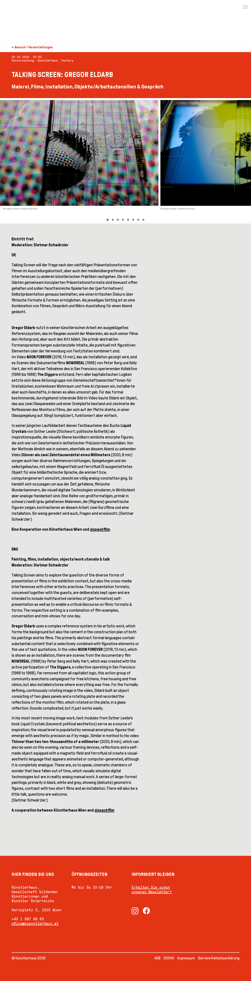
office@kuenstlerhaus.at (35, 923)
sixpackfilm (100, 529)
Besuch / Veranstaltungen (34, 47)
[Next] (188, 160)
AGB (157, 958)
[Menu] (245, 7)
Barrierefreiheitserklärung (218, 958)
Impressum (186, 958)
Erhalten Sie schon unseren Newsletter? (152, 889)
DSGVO (169, 958)
